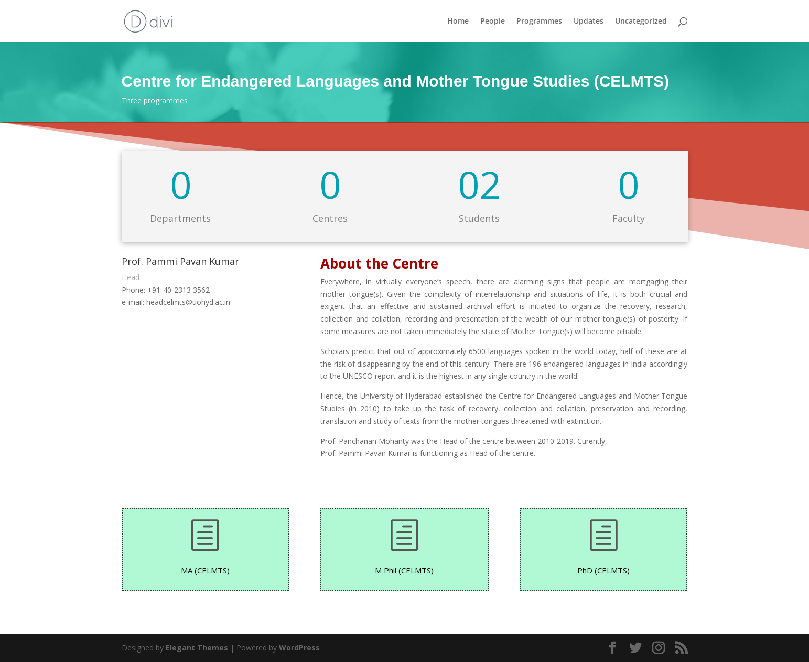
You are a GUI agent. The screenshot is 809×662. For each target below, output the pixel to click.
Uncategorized (641, 21)
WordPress (299, 648)
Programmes (539, 21)
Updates (588, 21)
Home (458, 21)
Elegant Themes (197, 648)
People (492, 21)
